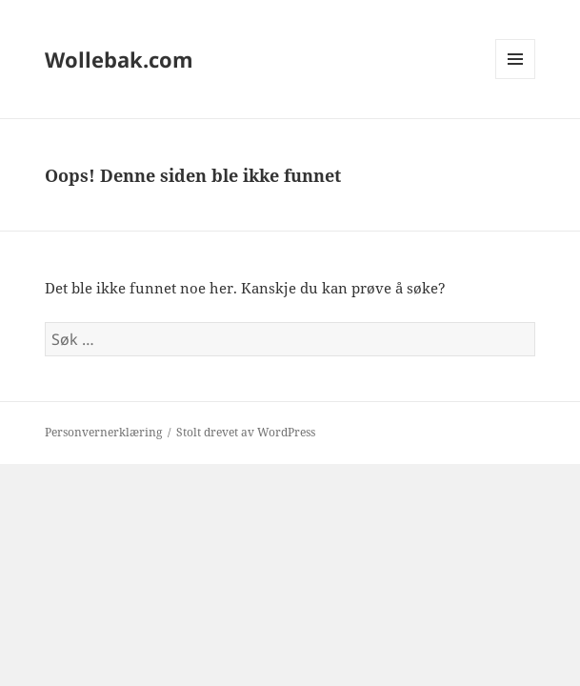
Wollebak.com (119, 59)
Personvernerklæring (103, 432)
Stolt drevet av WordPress (245, 432)
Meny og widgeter (515, 78)
